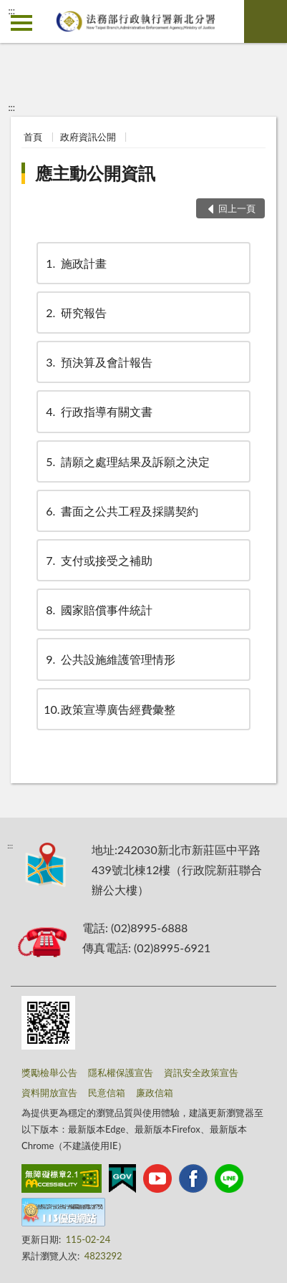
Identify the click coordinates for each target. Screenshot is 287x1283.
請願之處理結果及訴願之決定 (127, 461)
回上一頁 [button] (237, 208)
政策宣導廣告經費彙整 (109, 709)
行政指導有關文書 (98, 411)
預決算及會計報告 (98, 362)
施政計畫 (75, 263)
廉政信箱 (154, 1092)
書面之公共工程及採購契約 (121, 511)
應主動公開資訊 (95, 173)
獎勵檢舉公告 (49, 1072)
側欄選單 (21, 23)
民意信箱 (106, 1092)
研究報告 (75, 312)
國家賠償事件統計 (98, 609)
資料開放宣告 (49, 1092)
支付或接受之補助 (98, 560)
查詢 (265, 21)
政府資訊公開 (88, 136)
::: (11, 10)
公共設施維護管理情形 (109, 659)
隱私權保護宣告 (120, 1072)
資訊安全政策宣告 (201, 1072)
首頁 (33, 136)
